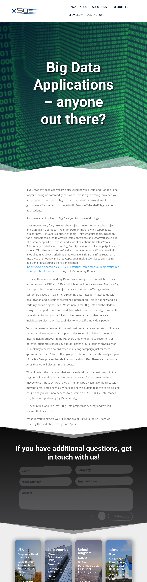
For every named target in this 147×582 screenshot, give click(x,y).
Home (72, 7)
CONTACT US (94, 15)
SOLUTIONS (99, 7)
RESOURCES (120, 7)
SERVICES (74, 15)
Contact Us (120, 516)
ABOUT (84, 7)
